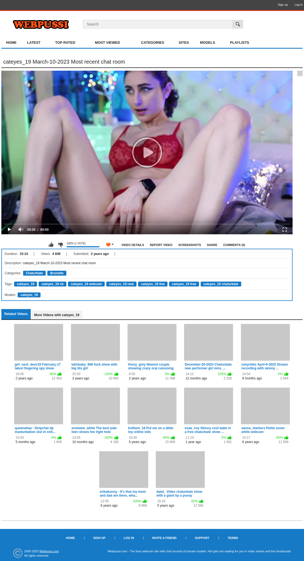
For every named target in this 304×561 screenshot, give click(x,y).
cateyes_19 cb (52, 284)
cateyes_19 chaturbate (220, 284)
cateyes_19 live (153, 284)
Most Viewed (107, 42)
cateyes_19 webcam (86, 284)
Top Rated (65, 42)
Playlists (239, 42)
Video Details (132, 245)
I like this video (51, 245)
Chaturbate (34, 273)
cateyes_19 (25, 284)
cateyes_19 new (121, 284)
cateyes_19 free (184, 284)
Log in (298, 4)
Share (212, 245)
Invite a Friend (164, 538)
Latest (34, 42)
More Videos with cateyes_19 (56, 315)
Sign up (283, 4)
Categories (152, 42)
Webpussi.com (49, 551)
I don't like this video (60, 245)
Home (11, 42)
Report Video (161, 245)
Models (207, 42)
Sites (184, 42)
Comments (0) (234, 245)
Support (202, 538)
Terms (233, 538)
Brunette (56, 273)
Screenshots (189, 245)
